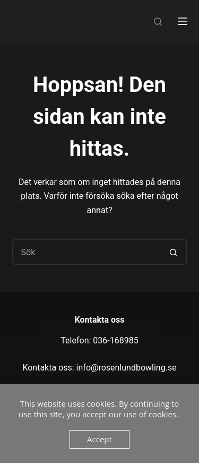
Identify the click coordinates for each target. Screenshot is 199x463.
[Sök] (158, 22)
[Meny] (182, 21)
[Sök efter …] (86, 252)
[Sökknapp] (174, 252)
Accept (99, 439)
